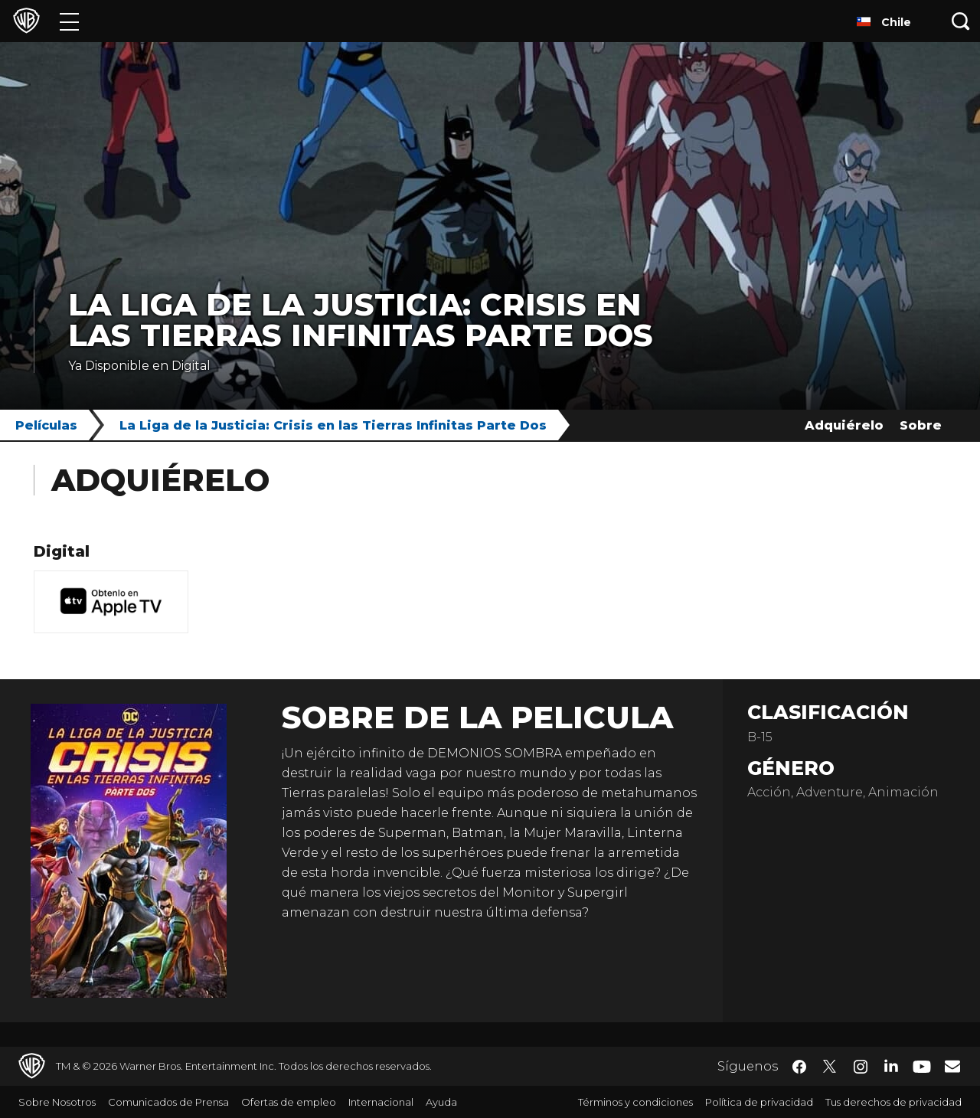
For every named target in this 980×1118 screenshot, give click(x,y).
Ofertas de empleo (288, 1102)
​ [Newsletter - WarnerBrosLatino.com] (952, 1066)
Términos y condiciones (635, 1102)
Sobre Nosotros (57, 1102)
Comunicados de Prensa (168, 1102)
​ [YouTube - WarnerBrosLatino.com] (922, 1066)
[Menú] (69, 21)
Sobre (921, 425)
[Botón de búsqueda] (961, 21)
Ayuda (441, 1102)
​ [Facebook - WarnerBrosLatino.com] (799, 1067)
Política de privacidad (759, 1102)
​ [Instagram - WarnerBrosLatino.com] (860, 1067)
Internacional (380, 1102)
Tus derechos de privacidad (893, 1102)
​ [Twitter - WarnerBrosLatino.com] (830, 1067)
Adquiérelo (844, 425)
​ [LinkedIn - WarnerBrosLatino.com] (891, 1065)
